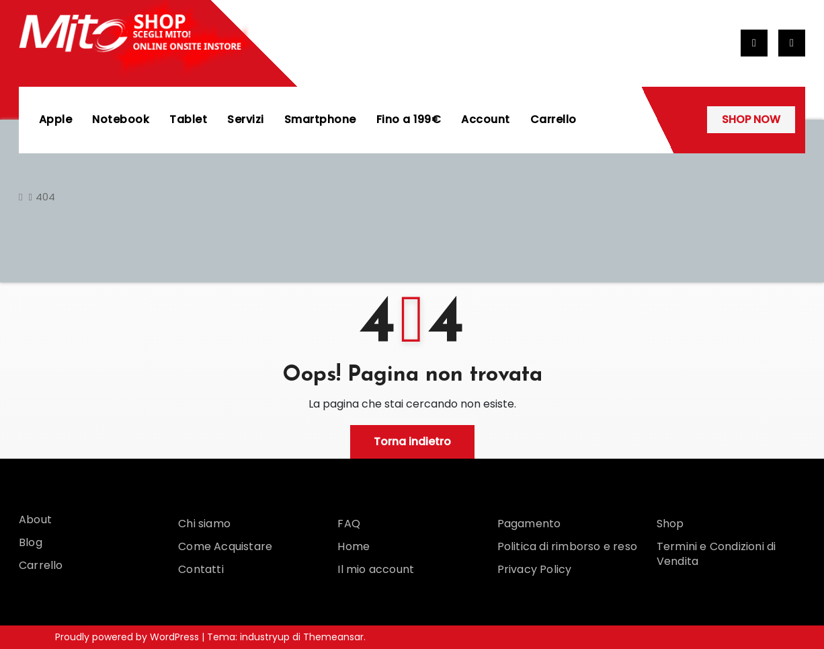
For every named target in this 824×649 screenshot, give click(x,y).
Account (486, 119)
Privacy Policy (534, 569)
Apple (56, 119)
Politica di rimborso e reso (567, 546)
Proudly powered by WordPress (128, 637)
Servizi (246, 119)
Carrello (553, 119)
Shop (670, 523)
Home (353, 546)
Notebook (121, 119)
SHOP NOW (751, 119)
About (35, 519)
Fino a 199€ (409, 119)
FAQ (348, 523)
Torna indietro (412, 441)
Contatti (201, 569)
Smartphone (320, 119)
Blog (30, 542)
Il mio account (375, 569)
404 (45, 197)
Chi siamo (204, 523)
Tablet (189, 119)
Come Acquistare (225, 546)
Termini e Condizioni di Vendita (716, 554)
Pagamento (529, 523)
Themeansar (333, 637)
